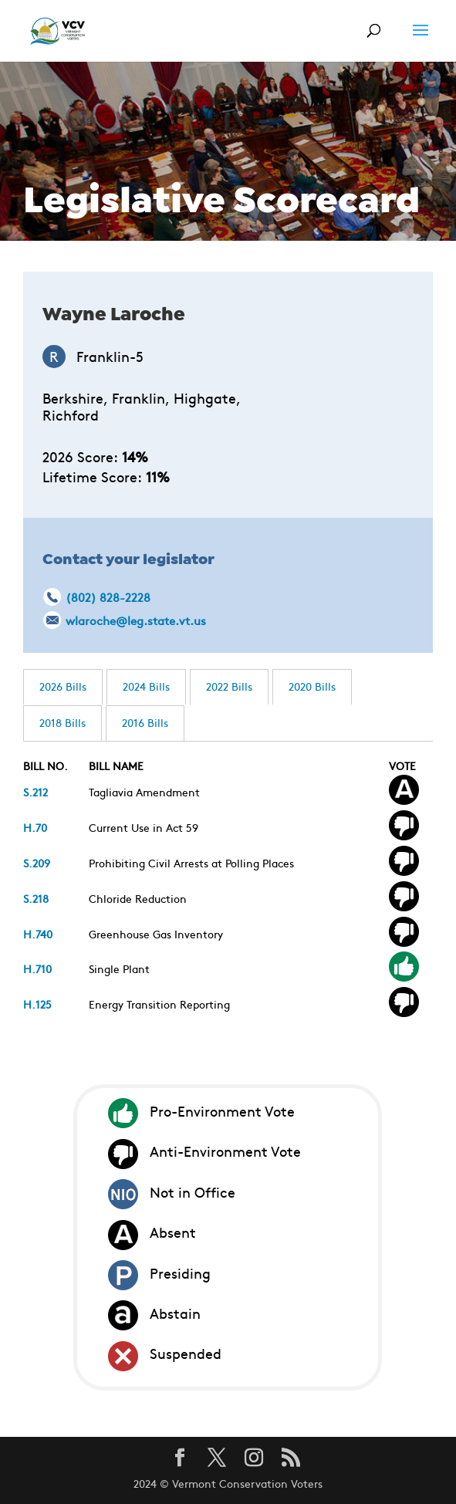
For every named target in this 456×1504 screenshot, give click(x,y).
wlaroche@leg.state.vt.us (136, 620)
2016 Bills (145, 722)
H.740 (37, 933)
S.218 (36, 898)
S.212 (35, 791)
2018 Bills (62, 722)
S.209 (36, 862)
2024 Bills (146, 686)
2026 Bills (62, 686)
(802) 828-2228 (108, 597)
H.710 (37, 968)
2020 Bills (312, 686)
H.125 (37, 1004)
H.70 (35, 827)
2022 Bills (229, 686)
